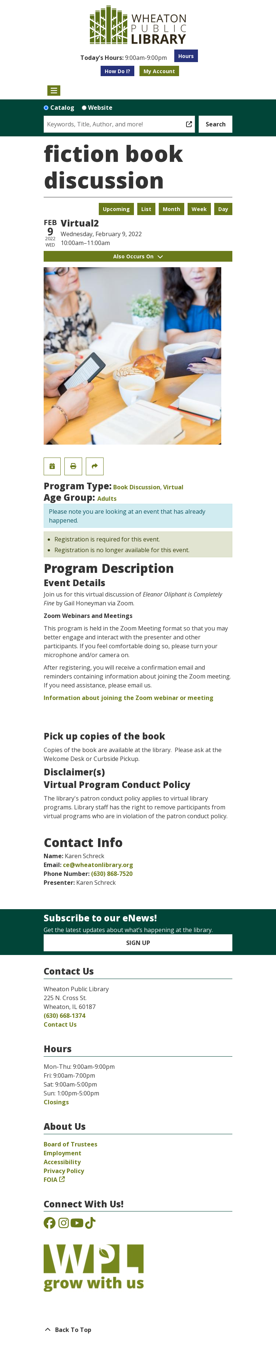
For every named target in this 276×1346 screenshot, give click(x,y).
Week (199, 209)
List (146, 209)
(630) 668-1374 (64, 1016)
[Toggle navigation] (53, 90)
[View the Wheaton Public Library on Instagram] (63, 1225)
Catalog (62, 107)
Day (223, 209)
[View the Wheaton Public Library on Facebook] (49, 1225)
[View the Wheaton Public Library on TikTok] (90, 1225)
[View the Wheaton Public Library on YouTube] (77, 1225)
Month (171, 209)
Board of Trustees (70, 1144)
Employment (62, 1153)
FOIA (50, 1180)
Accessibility (62, 1162)
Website (100, 107)
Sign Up (138, 943)
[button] (124, 58)
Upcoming (116, 209)
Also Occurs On (138, 256)
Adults (107, 498)
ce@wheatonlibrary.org (98, 865)
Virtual (173, 487)
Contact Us (60, 1024)
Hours (186, 56)
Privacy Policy (64, 1171)
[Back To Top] (138, 1330)
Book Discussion (136, 487)
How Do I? (117, 71)
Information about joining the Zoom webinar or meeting (128, 698)
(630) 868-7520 (111, 874)
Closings (56, 1102)
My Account (159, 71)
